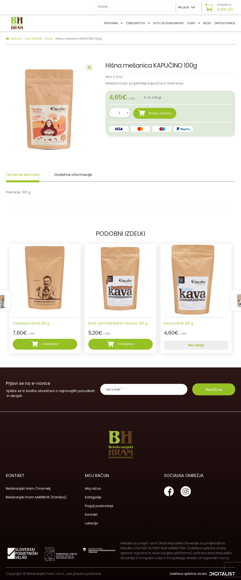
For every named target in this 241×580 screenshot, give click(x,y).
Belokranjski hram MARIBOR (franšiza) (36, 497)
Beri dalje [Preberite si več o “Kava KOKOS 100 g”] (196, 345)
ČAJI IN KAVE (33, 39)
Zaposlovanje (224, 23)
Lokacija (91, 523)
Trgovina (111, 23)
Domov (16, 39)
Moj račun (93, 488)
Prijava (183, 7)
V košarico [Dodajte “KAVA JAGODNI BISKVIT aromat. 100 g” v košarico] (126, 344)
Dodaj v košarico (160, 113)
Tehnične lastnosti (23, 174)
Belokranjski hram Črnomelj (28, 488)
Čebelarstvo (135, 23)
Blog (207, 23)
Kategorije (93, 497)
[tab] (23, 175)
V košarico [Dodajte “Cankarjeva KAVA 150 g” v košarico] (50, 344)
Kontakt (91, 514)
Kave (48, 39)
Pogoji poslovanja (99, 506)
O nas (191, 23)
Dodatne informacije (73, 174)
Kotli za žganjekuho (168, 23)
